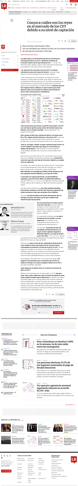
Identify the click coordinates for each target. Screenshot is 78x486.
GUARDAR (72, 41)
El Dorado (67, 11)
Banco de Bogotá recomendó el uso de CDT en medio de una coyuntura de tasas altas (72, 194)
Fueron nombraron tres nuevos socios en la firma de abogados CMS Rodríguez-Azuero (70, 429)
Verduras (34, 11)
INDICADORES (69, 7)
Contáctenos (54, 465)
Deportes (66, 436)
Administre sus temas (8, 70)
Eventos (40, 467)
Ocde (48, 11)
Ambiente (14, 436)
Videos (29, 482)
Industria (5, 359)
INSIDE (74, 7)
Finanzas (19, 469)
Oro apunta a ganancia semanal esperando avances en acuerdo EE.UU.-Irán (54, 388)
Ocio (39, 474)
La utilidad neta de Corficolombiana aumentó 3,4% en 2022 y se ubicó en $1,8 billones (73, 245)
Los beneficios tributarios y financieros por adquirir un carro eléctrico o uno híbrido (10, 342)
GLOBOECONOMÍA (34, 7)
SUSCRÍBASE (73, 1)
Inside (39, 473)
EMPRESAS (23, 7)
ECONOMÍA (18, 7)
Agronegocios (20, 458)
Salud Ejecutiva (42, 478)
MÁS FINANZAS (69, 404)
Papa (40, 11)
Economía (40, 463)
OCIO (28, 7)
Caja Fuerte (30, 460)
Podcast (19, 478)
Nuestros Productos (56, 463)
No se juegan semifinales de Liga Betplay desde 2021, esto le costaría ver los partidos (70, 441)
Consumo (19, 463)
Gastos (52, 11)
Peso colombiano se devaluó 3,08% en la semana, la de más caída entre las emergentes (55, 344)
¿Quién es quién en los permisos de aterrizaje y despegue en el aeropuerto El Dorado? (10, 353)
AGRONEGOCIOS (42, 7)
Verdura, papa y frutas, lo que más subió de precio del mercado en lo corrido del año (10, 385)
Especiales (30, 467)
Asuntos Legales (21, 460)
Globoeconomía (42, 469)
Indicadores (20, 473)
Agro (4, 381)
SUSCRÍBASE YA (59, 312)
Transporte (6, 348)
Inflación (25, 11)
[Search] (67, 4)
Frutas (44, 11)
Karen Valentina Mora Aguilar (29, 54)
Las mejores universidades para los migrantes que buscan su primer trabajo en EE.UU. (10, 374)
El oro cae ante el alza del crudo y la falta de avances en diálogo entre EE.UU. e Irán (44, 441)
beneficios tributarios (14, 13)
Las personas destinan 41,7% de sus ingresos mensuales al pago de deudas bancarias (55, 365)
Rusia (13, 424)
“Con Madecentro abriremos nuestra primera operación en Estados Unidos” (10, 363)
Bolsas (40, 436)
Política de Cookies (56, 474)
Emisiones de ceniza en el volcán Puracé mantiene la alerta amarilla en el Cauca (18, 441)
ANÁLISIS (49, 7)
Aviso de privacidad (56, 467)
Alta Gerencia (31, 458)
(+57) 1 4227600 (5, 465)
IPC (30, 11)
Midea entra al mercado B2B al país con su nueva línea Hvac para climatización (44, 429)
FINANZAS (12, 7)
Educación (6, 369)
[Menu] (9, 8)
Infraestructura (31, 473)
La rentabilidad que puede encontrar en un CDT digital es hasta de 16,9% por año (72, 76)
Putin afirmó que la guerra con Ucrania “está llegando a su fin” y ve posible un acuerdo (18, 429)
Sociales (40, 424)
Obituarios (30, 474)
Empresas (19, 467)
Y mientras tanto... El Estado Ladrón (9, 393)
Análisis (40, 458)
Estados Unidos (59, 11)
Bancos (5, 338)
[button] (23, 307)
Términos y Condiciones (57, 468)
